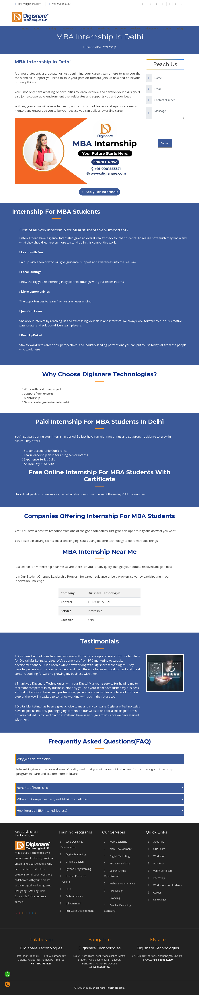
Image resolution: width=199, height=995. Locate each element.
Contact (167, 28)
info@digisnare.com (29, 3)
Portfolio (120, 28)
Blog (180, 28)
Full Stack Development (80, 989)
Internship (87, 28)
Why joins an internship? (34, 759)
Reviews (135, 28)
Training (51, 28)
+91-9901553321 (62, 3)
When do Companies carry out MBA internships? (52, 799)
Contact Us (159, 978)
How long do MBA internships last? (42, 810)
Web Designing (118, 920)
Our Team (159, 927)
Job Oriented (73, 982)
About (37, 28)
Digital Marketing (76, 932)
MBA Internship (105, 47)
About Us (158, 920)
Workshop (104, 28)
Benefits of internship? (33, 787)
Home (25, 28)
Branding (114, 976)
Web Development (120, 927)
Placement (151, 28)
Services (68, 28)
